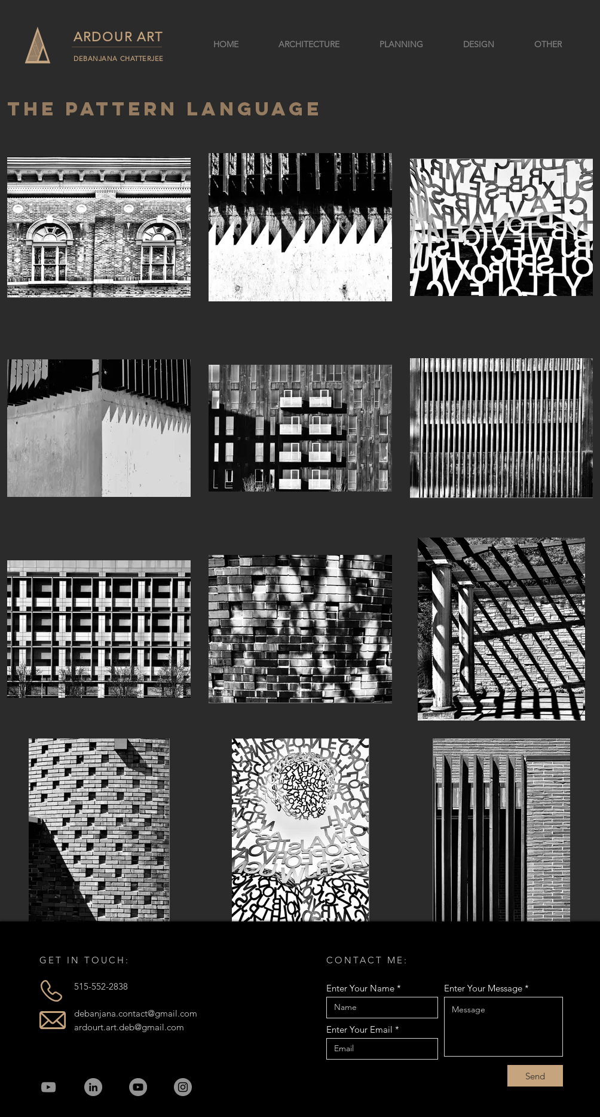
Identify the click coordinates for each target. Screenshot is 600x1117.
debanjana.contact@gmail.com (135, 1013)
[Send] (535, 1076)
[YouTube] (48, 1087)
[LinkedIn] (93, 1087)
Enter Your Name (360, 988)
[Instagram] (183, 1087)
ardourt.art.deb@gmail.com (129, 1027)
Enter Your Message (483, 988)
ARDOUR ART (118, 36)
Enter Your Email (359, 1029)
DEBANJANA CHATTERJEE (119, 58)
